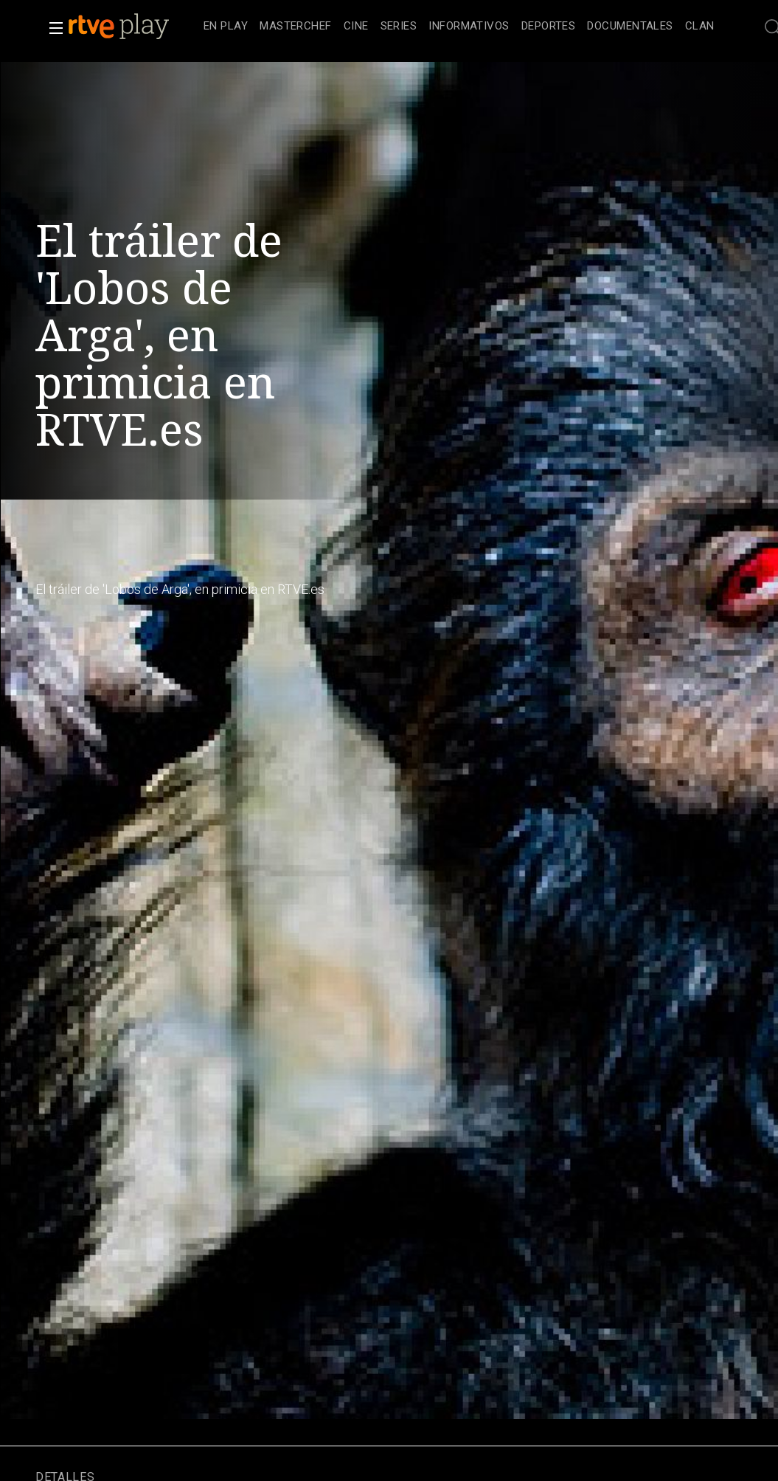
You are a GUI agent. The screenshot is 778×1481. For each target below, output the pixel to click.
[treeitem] (226, 26)
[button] (51, 28)
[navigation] (459, 26)
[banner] (133, 26)
